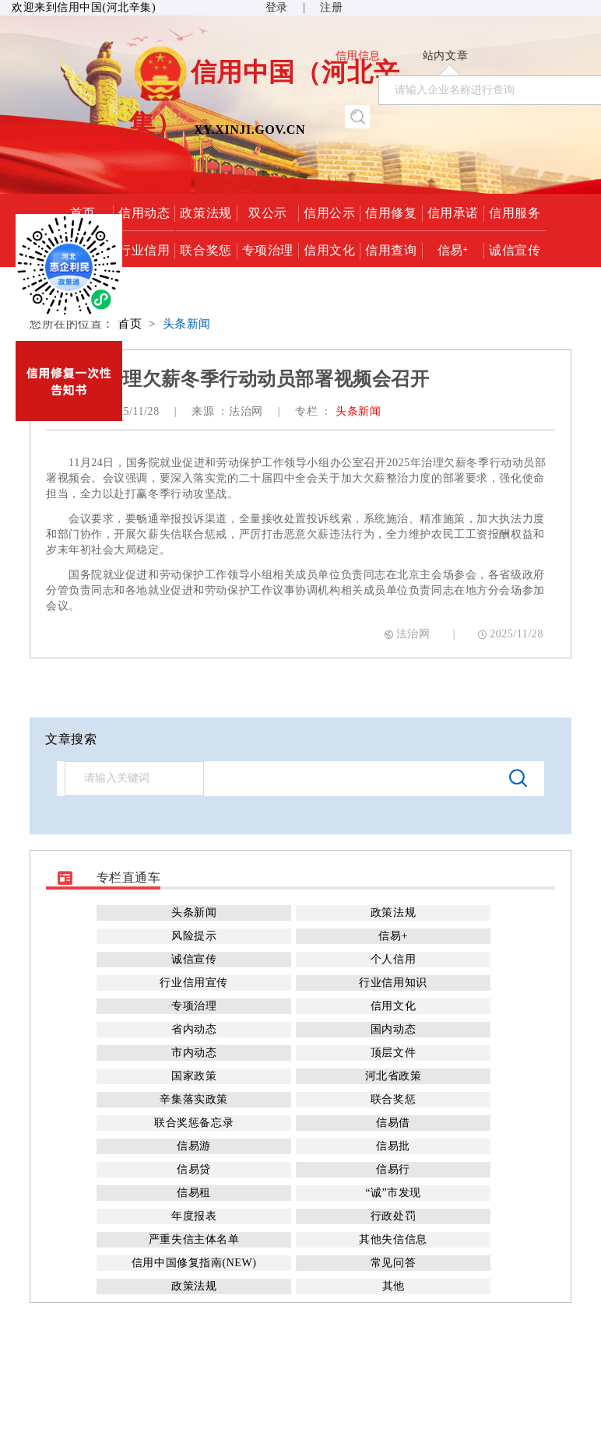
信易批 (393, 1146)
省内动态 (193, 1029)
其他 (393, 1286)
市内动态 (193, 1052)
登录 (276, 7)
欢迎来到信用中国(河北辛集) (84, 7)
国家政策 (193, 1076)
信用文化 (329, 249)
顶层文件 (393, 1052)
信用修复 (390, 211)
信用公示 (329, 211)
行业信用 (144, 249)
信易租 (194, 1193)
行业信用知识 (393, 982)
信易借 (393, 1122)
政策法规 (205, 211)
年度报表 (193, 1216)
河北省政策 (393, 1076)
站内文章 (445, 55)
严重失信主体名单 (194, 1239)
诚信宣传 (514, 249)
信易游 (194, 1146)
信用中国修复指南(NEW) (194, 1263)
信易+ (453, 249)
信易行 (393, 1169)
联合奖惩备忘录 (194, 1122)
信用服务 (514, 211)
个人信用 (393, 959)
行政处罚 (393, 1216)
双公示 (267, 211)
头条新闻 (187, 324)
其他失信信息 (393, 1239)
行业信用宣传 (193, 982)
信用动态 (144, 211)
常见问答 (393, 1263)
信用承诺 (453, 211)
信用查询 (390, 249)
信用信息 (358, 55)
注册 (331, 7)
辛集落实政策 (193, 1099)
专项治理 (267, 249)
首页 (130, 324)
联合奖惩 (205, 249)
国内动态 (393, 1029)
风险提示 (193, 936)
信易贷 (194, 1169)
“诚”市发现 (393, 1193)
